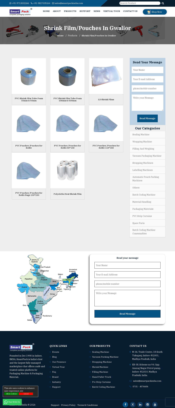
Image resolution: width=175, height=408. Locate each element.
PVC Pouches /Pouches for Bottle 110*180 (106, 146)
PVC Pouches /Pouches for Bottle (28, 146)
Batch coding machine (103, 384)
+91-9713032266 (20, 3)
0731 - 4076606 (141, 384)
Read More (26, 375)
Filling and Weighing (143, 148)
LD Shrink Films (106, 99)
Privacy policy (29, 391)
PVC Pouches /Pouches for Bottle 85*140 (67, 146)
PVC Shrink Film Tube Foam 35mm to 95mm (29, 99)
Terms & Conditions (88, 402)
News (97, 11)
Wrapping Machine (142, 141)
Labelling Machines (142, 169)
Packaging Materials (142, 207)
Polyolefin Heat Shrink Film (67, 194)
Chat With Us (12, 402)
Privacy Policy (68, 402)
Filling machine (100, 370)
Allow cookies (11, 394)
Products (70, 11)
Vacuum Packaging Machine (146, 155)
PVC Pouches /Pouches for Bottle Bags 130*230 (28, 193)
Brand (55, 374)
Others (135, 186)
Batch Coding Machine (143, 193)
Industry (56, 379)
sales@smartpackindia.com (71, 3)
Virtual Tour (111, 11)
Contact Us (130, 11)
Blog (54, 355)
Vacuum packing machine (105, 355)
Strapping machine (102, 360)
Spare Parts (138, 221)
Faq (54, 370)
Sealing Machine (140, 134)
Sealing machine (100, 350)
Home (46, 11)
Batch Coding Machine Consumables (143, 230)
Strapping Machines (142, 162)
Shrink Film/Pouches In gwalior (99, 35)
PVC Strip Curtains (142, 214)
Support (85, 11)
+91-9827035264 (43, 3)
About (57, 11)
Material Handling (141, 200)
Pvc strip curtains (101, 379)
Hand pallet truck (101, 374)
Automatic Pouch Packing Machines (145, 178)
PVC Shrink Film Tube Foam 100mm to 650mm (67, 99)
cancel (26, 394)
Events (55, 350)
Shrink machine (100, 365)
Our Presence (59, 360)
